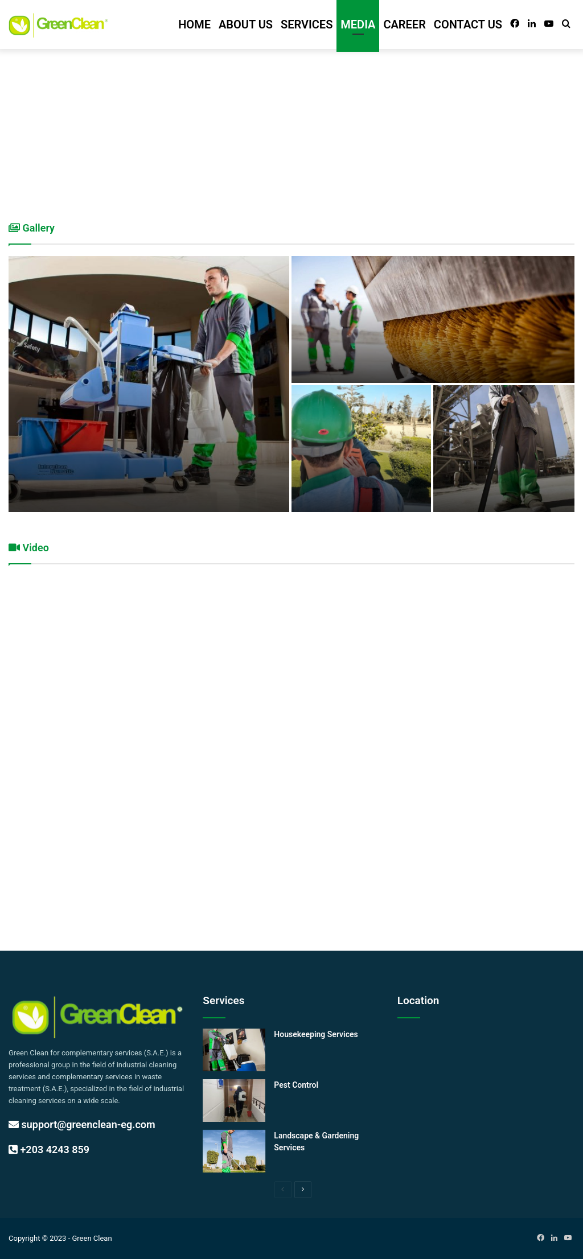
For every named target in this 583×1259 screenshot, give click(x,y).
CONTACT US (468, 24)
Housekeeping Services (316, 1034)
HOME (194, 24)
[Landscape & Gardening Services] (234, 1151)
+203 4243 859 (49, 1149)
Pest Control (296, 1084)
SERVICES (306, 24)
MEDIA (357, 24)
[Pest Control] (234, 1100)
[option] (291, 384)
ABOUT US (246, 24)
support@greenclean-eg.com (82, 1124)
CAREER (404, 24)
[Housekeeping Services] (234, 1050)
